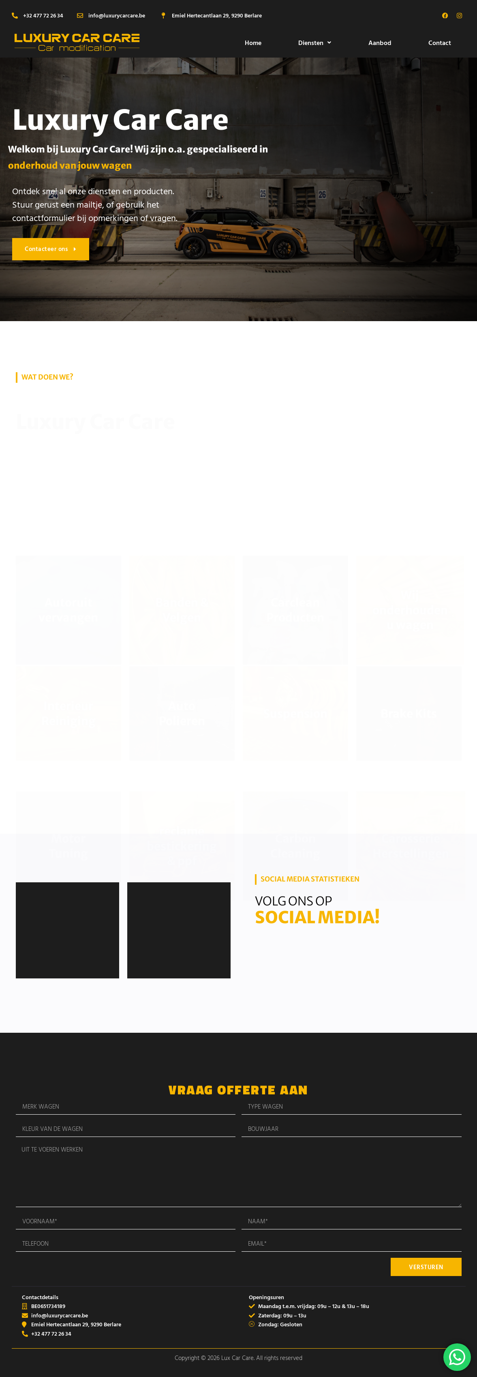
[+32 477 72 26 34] (15, 16)
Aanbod (379, 42)
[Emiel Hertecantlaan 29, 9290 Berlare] (163, 16)
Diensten (314, 42)
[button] (315, 43)
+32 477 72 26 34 (43, 15)
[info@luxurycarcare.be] (80, 16)
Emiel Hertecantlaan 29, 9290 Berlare (217, 15)
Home (253, 42)
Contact (439, 42)
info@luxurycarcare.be (116, 15)
